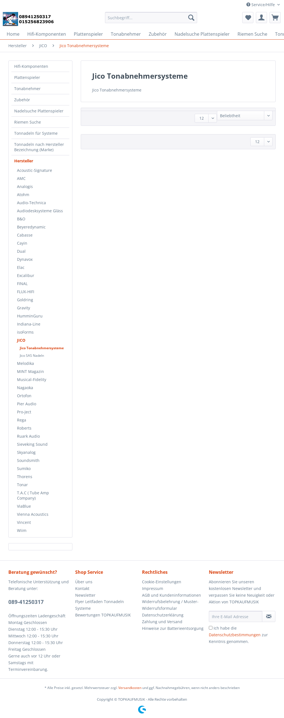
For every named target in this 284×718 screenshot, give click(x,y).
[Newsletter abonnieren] (268, 616)
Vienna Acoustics (32, 514)
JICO (21, 340)
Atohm (23, 194)
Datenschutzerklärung (162, 615)
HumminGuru (30, 316)
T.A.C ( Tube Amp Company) (33, 495)
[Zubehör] (158, 34)
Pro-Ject (24, 412)
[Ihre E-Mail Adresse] (235, 616)
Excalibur (25, 275)
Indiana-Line (28, 324)
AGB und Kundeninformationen (171, 595)
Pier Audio (26, 403)
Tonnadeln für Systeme (36, 133)
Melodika (25, 363)
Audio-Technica (31, 202)
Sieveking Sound (32, 444)
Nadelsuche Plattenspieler (38, 111)
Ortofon (24, 395)
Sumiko (24, 468)
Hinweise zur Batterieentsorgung (173, 628)
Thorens (24, 476)
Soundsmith (28, 460)
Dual (21, 251)
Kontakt (82, 588)
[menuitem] (151, 20)
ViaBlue (24, 506)
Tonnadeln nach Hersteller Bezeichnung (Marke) (39, 147)
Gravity (23, 307)
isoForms (25, 332)
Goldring (25, 299)
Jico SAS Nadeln (32, 355)
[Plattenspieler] (88, 34)
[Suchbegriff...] (151, 17)
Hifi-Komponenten (31, 66)
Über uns (83, 581)
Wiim (21, 530)
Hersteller (23, 160)
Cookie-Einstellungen (161, 581)
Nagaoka (25, 387)
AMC (21, 178)
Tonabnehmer (27, 88)
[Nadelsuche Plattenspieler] (202, 34)
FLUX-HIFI (25, 291)
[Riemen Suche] (252, 34)
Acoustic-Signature (34, 170)
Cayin (22, 243)
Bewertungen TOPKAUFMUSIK (103, 615)
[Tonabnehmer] (126, 34)
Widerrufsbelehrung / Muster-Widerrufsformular (170, 605)
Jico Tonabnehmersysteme (42, 348)
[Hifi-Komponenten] (46, 34)
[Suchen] (191, 17)
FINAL (22, 283)
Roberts (24, 428)
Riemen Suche (27, 122)
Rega (21, 420)
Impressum (152, 588)
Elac (21, 267)
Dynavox (25, 259)
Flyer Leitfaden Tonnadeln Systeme (99, 605)
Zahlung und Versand (162, 621)
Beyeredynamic (31, 227)
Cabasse (25, 235)
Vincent (24, 522)
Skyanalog (26, 452)
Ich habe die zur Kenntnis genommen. (238, 634)
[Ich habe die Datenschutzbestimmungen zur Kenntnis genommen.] (210, 628)
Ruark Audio (28, 436)
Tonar (22, 484)
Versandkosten (129, 687)
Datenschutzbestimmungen (235, 634)
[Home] (13, 34)
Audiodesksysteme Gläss (40, 210)
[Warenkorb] (275, 17)
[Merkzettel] (247, 17)
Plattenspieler (27, 77)
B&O (21, 218)
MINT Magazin (30, 371)
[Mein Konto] (261, 17)
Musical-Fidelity (31, 379)
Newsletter (85, 595)
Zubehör (22, 99)
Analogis (25, 186)
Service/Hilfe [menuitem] (261, 4)
